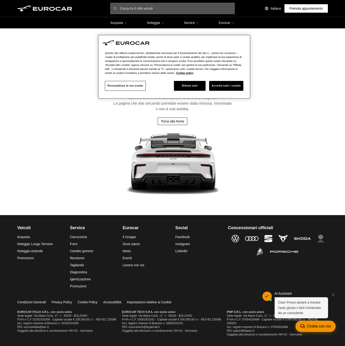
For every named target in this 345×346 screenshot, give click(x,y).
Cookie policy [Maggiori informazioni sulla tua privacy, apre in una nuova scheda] (184, 73)
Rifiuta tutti (190, 85)
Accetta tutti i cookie (226, 85)
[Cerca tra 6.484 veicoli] (175, 8)
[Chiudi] (333, 295)
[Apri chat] (315, 326)
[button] (299, 305)
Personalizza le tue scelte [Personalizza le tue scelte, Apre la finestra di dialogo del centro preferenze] (125, 85)
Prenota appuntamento (306, 8)
